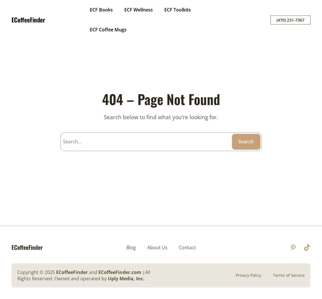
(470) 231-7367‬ (290, 20)
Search (246, 141)
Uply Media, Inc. (126, 278)
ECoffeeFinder (28, 19)
